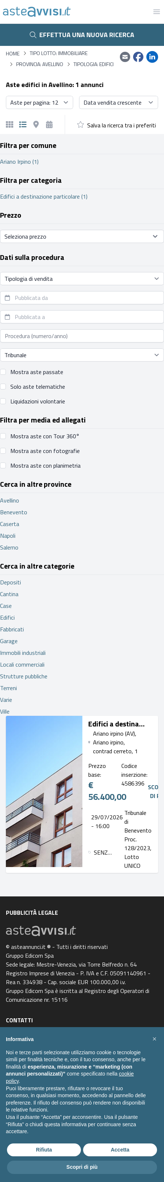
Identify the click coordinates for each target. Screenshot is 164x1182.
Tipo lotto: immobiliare (59, 53)
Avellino (9, 500)
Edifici (7, 617)
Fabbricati (12, 629)
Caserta (9, 523)
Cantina (9, 594)
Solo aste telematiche (37, 386)
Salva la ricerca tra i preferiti (121, 125)
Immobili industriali (23, 652)
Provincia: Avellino (39, 64)
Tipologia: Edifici (94, 64)
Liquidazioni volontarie (37, 401)
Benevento (13, 512)
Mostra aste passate (36, 371)
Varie (6, 699)
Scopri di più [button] (82, 1167)
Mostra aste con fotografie (45, 450)
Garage (9, 641)
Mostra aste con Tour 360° (44, 436)
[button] (154, 1039)
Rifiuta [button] (44, 1150)
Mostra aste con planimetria (45, 465)
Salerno (9, 547)
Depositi (10, 582)
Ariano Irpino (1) (19, 161)
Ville (5, 711)
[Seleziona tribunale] (82, 355)
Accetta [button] (120, 1150)
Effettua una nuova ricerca (82, 35)
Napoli (7, 535)
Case (6, 605)
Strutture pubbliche (23, 676)
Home (12, 53)
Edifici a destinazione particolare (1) (44, 196)
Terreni (8, 688)
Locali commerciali (22, 664)
